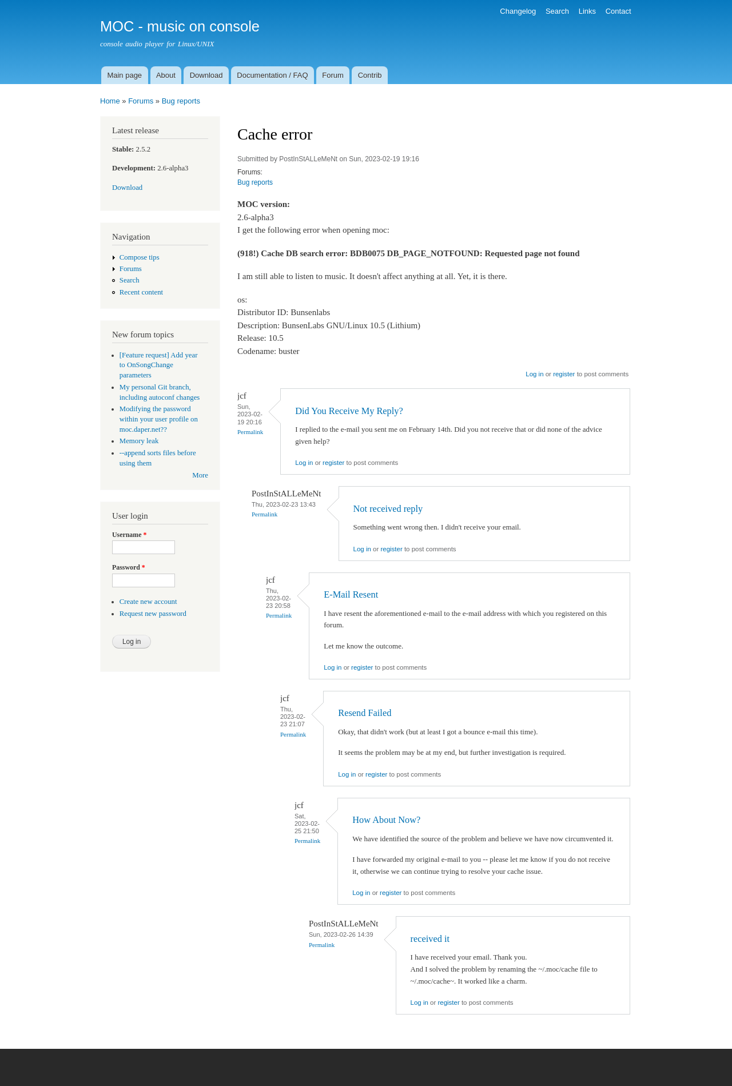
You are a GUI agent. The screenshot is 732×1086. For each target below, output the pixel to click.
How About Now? (386, 819)
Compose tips (140, 257)
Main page (124, 75)
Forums (140, 101)
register (564, 374)
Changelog (518, 11)
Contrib (370, 75)
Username (129, 535)
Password (128, 567)
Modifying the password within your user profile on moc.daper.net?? (159, 419)
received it (430, 938)
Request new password (153, 614)
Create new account (148, 602)
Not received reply (388, 508)
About (166, 75)
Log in (534, 374)
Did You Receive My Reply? (349, 410)
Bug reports (181, 101)
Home (110, 101)
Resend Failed (364, 712)
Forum (333, 75)
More (200, 475)
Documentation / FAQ (272, 75)
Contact (618, 11)
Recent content (141, 292)
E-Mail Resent (351, 594)
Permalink (250, 431)
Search (557, 11)
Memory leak (139, 441)
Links (587, 11)
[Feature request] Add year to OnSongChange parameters (159, 365)
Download (206, 75)
